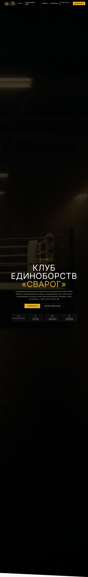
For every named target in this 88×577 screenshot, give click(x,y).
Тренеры (44, 3)
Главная (19, 3)
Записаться (79, 3)
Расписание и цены (30, 3)
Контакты (53, 3)
